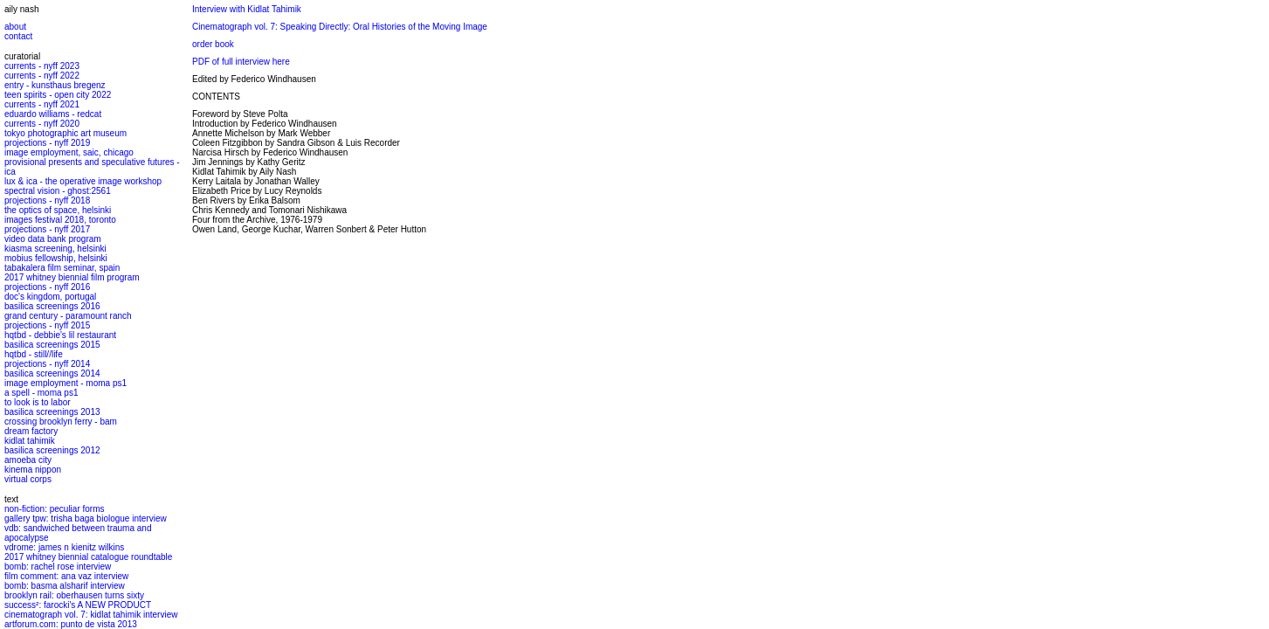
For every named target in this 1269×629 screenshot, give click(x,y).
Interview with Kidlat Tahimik (246, 9)
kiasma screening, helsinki (55, 248)
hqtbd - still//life (33, 354)
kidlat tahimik (29, 441)
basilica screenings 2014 (52, 373)
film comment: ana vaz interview (66, 576)
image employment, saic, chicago (69, 152)
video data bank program (52, 239)
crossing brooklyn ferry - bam (60, 421)
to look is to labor (37, 402)
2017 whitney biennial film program (72, 277)
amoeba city (28, 460)
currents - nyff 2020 (41, 123)
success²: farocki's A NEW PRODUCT (77, 605)
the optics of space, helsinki (57, 210)
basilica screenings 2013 (52, 412)
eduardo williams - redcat (52, 114)
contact (18, 36)
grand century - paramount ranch (68, 316)
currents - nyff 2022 (41, 75)
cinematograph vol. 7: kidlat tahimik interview (90, 614)
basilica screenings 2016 (52, 306)
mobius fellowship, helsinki (55, 258)
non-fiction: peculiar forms (54, 509)
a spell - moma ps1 (41, 392)
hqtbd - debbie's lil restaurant (60, 335)
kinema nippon (32, 469)
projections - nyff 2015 (47, 325)
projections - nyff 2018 (47, 200)
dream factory (31, 431)
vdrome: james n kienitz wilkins (64, 547)
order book (213, 44)
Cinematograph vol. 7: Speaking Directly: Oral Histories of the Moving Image (339, 26)
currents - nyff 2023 (41, 66)
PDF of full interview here (241, 61)
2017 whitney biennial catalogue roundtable (88, 557)
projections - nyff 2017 (47, 229)
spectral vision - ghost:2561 (57, 191)
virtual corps (28, 479)
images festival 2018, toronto (60, 220)
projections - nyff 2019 (47, 143)
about (15, 26)
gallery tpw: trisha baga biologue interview (85, 518)
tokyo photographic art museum (65, 133)
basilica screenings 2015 (52, 344)
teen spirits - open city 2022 (57, 95)
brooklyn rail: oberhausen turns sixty (74, 595)
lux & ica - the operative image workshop (83, 181)
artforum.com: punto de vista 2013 (70, 624)
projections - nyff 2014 (47, 364)
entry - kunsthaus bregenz (55, 85)
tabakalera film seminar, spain (62, 268)
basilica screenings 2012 (52, 450)
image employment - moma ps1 (65, 383)
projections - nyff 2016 (47, 287)
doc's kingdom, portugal (50, 296)
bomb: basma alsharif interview (64, 586)
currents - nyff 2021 (41, 104)
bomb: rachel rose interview (57, 566)
